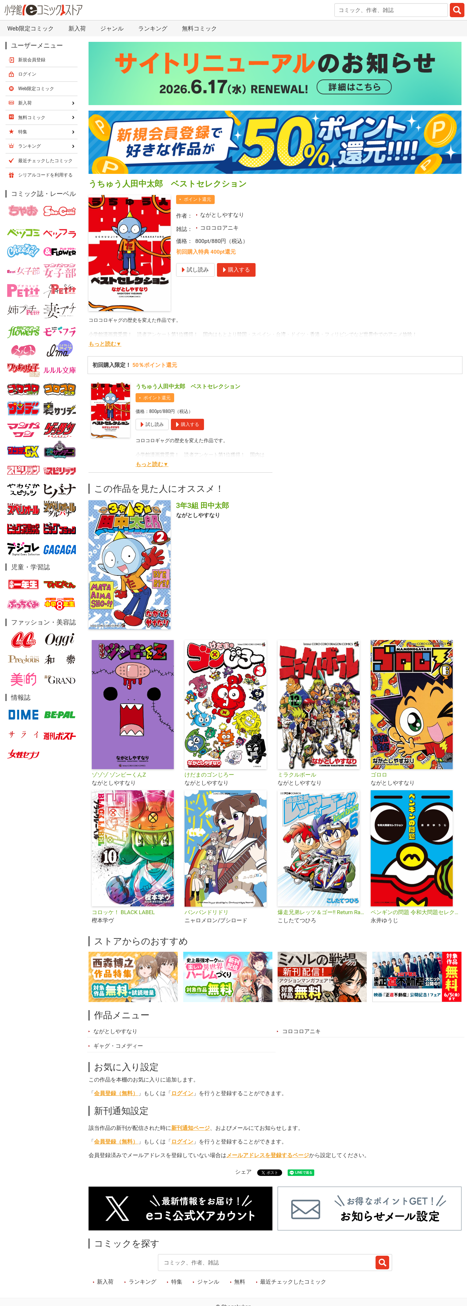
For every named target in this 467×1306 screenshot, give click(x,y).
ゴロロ (379, 774)
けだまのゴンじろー (209, 774)
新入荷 (77, 28)
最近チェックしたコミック (293, 1281)
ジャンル (112, 28)
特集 (176, 1281)
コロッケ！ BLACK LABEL (123, 912)
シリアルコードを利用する (45, 174)
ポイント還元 (197, 199)
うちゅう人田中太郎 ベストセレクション (188, 386)
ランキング (152, 28)
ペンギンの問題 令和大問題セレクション (415, 912)
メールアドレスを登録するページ (267, 1155)
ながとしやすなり (222, 215)
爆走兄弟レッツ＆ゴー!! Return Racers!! (321, 912)
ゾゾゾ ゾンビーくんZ (119, 774)
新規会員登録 (31, 59)
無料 (239, 1281)
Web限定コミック (30, 28)
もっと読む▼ (105, 344)
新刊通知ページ (190, 1128)
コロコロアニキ (219, 227)
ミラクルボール (297, 774)
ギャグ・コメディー (118, 1046)
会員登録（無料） (116, 1093)
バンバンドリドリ (207, 912)
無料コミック (199, 28)
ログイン (182, 1093)
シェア (243, 1171)
